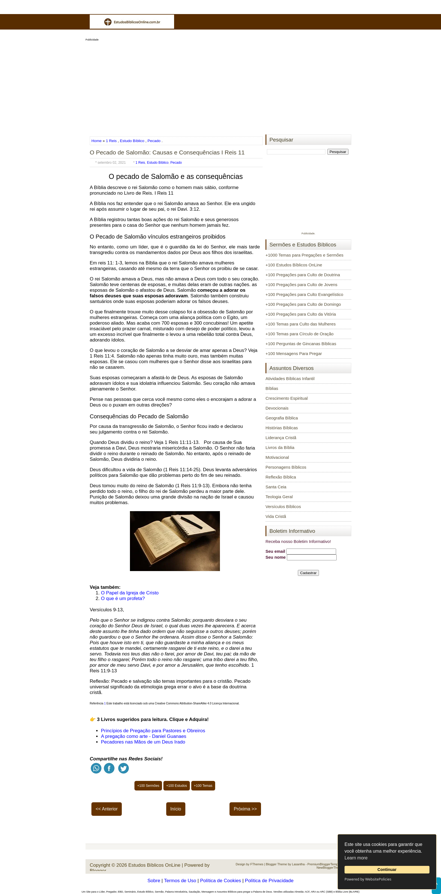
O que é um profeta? (123, 598)
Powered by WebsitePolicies (368, 879)
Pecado (154, 141)
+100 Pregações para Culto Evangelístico (304, 294)
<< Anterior (107, 809)
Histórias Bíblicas (282, 427)
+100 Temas (203, 786)
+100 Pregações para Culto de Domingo (303, 304)
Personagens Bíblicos (286, 467)
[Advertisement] (221, 86)
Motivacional (277, 457)
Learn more (356, 857)
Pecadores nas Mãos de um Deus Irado (143, 742)
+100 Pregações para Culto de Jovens (302, 284)
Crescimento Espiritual (287, 398)
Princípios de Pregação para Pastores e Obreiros (153, 730)
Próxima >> (245, 809)
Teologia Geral (279, 496)
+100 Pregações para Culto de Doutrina (303, 274)
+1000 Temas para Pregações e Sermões (304, 255)
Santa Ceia (276, 486)
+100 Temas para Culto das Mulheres (301, 324)
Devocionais (277, 408)
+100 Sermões (148, 786)
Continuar (387, 869)
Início (175, 809)
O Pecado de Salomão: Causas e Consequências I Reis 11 (167, 152)
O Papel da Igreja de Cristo (130, 593)
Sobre (153, 880)
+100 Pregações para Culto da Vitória (301, 314)
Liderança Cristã (281, 437)
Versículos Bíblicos (283, 506)
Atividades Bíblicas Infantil (290, 378)
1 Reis (111, 141)
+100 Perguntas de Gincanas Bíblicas (301, 343)
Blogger (98, 870)
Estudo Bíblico (132, 141)
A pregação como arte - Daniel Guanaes (143, 736)
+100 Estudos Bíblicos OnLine (294, 264)
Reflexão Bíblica (281, 477)
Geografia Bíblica (282, 417)
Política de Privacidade (269, 880)
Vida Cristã (276, 516)
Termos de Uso (180, 880)
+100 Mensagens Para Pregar (294, 353)
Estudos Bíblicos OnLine (154, 865)
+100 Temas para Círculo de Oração (300, 333)
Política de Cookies (220, 880)
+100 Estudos (176, 786)
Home (97, 141)
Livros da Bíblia (280, 447)
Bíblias (272, 388)
